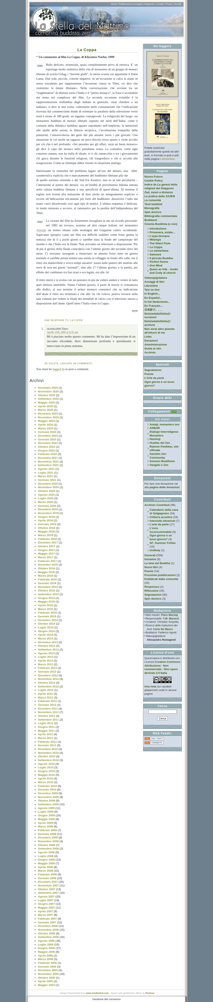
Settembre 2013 (48, 649)
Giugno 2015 (46, 598)
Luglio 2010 (45, 767)
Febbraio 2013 (47, 667)
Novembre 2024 (48, 417)
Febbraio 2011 (47, 741)
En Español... (153, 297)
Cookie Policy (153, 180)
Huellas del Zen (160, 442)
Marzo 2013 (45, 664)
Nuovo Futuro (153, 176)
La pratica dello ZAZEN (159, 196)
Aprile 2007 (45, 911)
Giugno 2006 (46, 948)
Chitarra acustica (161, 517)
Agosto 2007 (46, 896)
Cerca (162, 706)
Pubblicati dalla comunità (161, 579)
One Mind (156, 265)
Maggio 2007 (46, 907)
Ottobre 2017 (46, 546)
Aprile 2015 (45, 605)
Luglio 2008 (45, 856)
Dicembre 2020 (48, 483)
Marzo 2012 (45, 697)
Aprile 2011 (45, 734)
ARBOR (155, 428)
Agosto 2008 (46, 852)
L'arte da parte (159, 524)
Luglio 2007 (45, 900)
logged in (59, 369)
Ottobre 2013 (46, 645)
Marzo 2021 (45, 476)
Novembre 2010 (48, 752)
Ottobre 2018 (46, 527)
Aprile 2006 (45, 955)
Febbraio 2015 (47, 612)
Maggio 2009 (46, 819)
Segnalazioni (152, 370)
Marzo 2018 (45, 535)
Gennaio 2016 (47, 583)
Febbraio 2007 (47, 918)
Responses (151, 586)
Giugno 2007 (46, 903)
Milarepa (155, 239)
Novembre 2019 (48, 513)
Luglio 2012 (45, 690)
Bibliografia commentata (160, 216)
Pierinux (150, 993)
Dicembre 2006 (48, 926)
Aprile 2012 (45, 693)
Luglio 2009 (45, 811)
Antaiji (41, 230)
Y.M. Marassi (171, 618)
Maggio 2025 (46, 402)
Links (148, 336)
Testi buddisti (153, 204)
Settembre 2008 (48, 848)
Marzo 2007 (45, 914)
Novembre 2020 (48, 487)
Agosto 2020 (46, 494)
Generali (150, 555)
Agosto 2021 (46, 468)
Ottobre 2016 (46, 568)
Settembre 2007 (48, 892)
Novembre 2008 (48, 841)
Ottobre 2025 (46, 395)
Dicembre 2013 (48, 642)
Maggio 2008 (46, 863)
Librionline (167, 158)
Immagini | (138, 4)
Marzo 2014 (45, 638)
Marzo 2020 (45, 502)
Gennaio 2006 (47, 966)
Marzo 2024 (45, 428)
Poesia (148, 374)
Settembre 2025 (48, 398)
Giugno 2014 (46, 631)
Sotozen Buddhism (162, 461)
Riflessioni (151, 590)
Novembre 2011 (48, 712)
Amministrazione (155, 344)
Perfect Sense (159, 261)
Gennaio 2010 (47, 789)
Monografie (152, 208)
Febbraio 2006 (47, 962)
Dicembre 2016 (48, 564)
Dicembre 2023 (48, 435)
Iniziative (150, 559)
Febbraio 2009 (47, 830)
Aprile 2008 (45, 867)
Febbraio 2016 (47, 579)
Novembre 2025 (48, 391)
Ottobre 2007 (46, 889)
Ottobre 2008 (46, 845)
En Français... (153, 305)
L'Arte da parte (154, 377)
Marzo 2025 (45, 409)
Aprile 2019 (45, 520)
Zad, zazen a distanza (158, 192)
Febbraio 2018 (47, 539)
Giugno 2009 (46, 815)
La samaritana (159, 250)
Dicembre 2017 (48, 542)
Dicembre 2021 (48, 457)
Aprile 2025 (45, 406)
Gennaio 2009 (47, 834)
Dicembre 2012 (48, 675)
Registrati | (149, 4)
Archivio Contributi (157, 505)
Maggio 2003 (46, 985)
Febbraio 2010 (47, 786)
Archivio (150, 352)
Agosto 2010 (46, 763)
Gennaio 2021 (47, 479)
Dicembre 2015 (48, 587)
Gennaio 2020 (47, 505)
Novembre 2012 (48, 679)
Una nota (150, 686)
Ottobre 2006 (46, 933)
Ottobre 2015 (46, 590)
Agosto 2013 (46, 653)
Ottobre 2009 (46, 800)
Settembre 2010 (48, 760)
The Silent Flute (160, 243)
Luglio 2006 (45, 944)
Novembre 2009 (48, 797)
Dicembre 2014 (48, 620)
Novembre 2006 (48, 929)
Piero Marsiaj (169, 614)
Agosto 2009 (46, 808)
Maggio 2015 (46, 601)
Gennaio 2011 (47, 745)
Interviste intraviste (162, 520)
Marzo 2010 (45, 782)
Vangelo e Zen (159, 464)
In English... (152, 293)
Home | (114, 4)
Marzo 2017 (45, 557)
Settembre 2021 (48, 465)
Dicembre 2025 (48, 387)
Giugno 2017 (46, 550)
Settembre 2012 (48, 686)
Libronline (151, 285)
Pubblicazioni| (126, 4)
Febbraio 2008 (47, 874)
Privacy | (169, 4)
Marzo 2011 (45, 738)
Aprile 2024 (45, 424)
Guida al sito (152, 348)
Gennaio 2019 (47, 524)
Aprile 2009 (45, 822)
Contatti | (160, 4)
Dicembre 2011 (48, 708)
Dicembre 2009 (48, 793)
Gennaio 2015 (47, 616)
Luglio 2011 (45, 723)
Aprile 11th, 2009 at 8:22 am (62, 332)
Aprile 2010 (45, 778)
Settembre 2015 (48, 594)
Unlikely (155, 550)
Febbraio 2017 (47, 561)
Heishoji (155, 439)
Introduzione (158, 228)
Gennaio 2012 (47, 704)
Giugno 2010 (46, 771)
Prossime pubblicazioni (160, 575)
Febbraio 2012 (47, 701)
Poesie (148, 571)
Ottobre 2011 (46, 715)
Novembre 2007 (48, 885)
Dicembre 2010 (48, 749)
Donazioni (151, 340)
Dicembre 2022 (48, 443)
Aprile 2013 (45, 660)
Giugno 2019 (46, 516)
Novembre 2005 (48, 974)
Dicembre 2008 (48, 837)
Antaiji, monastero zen (165, 424)
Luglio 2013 (45, 656)
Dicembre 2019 (48, 509)
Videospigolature (155, 277)
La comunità (152, 200)
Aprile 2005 (45, 981)
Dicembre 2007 (48, 881)
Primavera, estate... (162, 232)
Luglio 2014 (45, 627)
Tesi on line (152, 289)
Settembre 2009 (48, 804)
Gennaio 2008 (47, 878)
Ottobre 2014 (46, 623)
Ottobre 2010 (46, 756)
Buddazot (150, 220)
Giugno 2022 (46, 450)
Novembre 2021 (48, 461)
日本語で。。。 (153, 309)
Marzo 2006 (45, 959)
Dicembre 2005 (48, 970)
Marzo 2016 (45, 575)
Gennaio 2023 (47, 439)
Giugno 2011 (46, 726)
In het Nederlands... (157, 301)
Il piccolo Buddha (161, 258)
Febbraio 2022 (47, 454)
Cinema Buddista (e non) (160, 224)
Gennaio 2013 (47, 671)
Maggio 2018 (46, 531)
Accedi (178, 4)
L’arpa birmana (160, 236)
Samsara (155, 254)
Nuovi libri (151, 567)
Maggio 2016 (46, 572)
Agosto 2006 (46, 940)
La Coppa (87, 50)
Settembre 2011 (48, 719)
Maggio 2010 (46, 774)
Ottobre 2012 (46, 682)
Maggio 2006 (46, 951)
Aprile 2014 (45, 634)
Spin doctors (152, 212)
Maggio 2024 (46, 420)
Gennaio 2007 (47, 922)
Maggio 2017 (46, 553)
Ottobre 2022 (46, 446)
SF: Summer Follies (163, 542)
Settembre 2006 (48, 937)
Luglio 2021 (45, 472)
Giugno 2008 (46, 859)
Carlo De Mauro (163, 629)
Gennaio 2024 (47, 432)
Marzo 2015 (45, 609)
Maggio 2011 (46, 730)
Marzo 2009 (45, 826)
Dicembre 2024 (48, 413)
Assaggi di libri (154, 281)
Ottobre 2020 (46, 491)
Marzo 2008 (45, 870)
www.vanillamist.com (97, 993)
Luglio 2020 (45, 498)
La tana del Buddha (157, 563)
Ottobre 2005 (46, 977)
